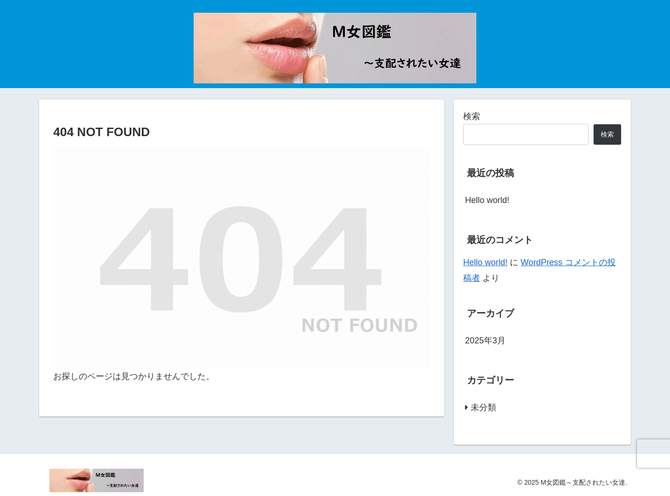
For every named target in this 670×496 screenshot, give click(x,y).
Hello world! (487, 200)
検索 (471, 116)
